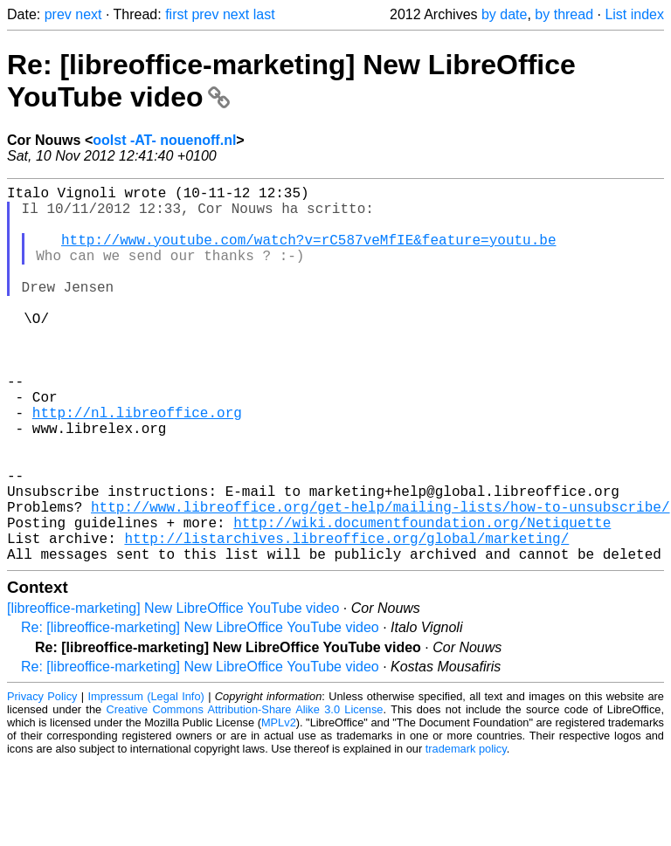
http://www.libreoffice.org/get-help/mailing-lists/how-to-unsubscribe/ (380, 579)
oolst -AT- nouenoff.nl (164, 140)
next (88, 14)
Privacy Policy (42, 780)
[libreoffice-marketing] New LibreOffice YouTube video (173, 691)
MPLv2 (278, 806)
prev (58, 14)
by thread (564, 14)
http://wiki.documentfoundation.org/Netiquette (422, 599)
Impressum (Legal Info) (146, 780)
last (264, 14)
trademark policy (466, 832)
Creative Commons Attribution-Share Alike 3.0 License (245, 793)
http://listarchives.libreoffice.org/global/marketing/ (346, 618)
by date (504, 14)
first (176, 14)
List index (634, 14)
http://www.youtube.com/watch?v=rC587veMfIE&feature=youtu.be (308, 253)
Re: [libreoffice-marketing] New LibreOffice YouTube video (200, 711)
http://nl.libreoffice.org (137, 464)
